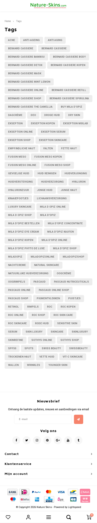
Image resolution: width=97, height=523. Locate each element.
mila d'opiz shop (65, 248)
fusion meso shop (57, 165)
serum (12, 332)
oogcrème (64, 273)
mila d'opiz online (54, 240)
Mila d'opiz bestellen (23, 223)
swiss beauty (51, 348)
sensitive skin (67, 323)
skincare (57, 332)
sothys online (41, 340)
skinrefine (15, 340)
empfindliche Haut (21, 148)
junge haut (69, 190)
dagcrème (15, 115)
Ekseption (15, 123)
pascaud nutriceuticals (71, 282)
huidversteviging (20, 182)
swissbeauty (78, 348)
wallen (13, 365)
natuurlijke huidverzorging (28, 273)
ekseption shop (19, 140)
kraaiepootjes (18, 198)
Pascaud (39, 282)
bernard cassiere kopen (68, 65)
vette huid (46, 357)
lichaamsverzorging (52, 198)
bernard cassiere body (69, 57)
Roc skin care (63, 315)
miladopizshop (73, 257)
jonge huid (45, 190)
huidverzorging (52, 182)
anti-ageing (31, 40)
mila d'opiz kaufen (60, 232)
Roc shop (38, 315)
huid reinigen (47, 173)
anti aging (55, 40)
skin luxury (34, 332)
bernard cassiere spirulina (69, 98)
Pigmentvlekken (48, 298)
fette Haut (69, 148)
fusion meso (17, 157)
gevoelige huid (18, 173)
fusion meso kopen (48, 157)
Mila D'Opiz (48, 215)
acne (11, 40)
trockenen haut (19, 357)
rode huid (42, 323)
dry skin (74, 115)
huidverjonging (76, 173)
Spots (28, 348)
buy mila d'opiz (71, 107)
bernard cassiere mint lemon (29, 82)
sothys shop (69, 340)
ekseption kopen (43, 123)
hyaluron (78, 182)
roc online (16, 315)
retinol (13, 307)
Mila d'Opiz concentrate (65, 223)
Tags (19, 21)
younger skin (57, 365)
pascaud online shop (54, 290)
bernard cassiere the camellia (30, 107)
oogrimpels (16, 282)
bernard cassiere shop (24, 98)
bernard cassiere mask (24, 73)
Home (8, 21)
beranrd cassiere (20, 48)
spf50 (12, 348)
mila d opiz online (53, 207)
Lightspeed (74, 507)
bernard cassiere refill (69, 90)
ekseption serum (53, 132)
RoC (49, 307)
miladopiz (15, 257)
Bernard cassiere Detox (25, 65)
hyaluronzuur (18, 190)
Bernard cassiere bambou (26, 57)
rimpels (33, 307)
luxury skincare (20, 207)
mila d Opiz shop (20, 215)
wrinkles (33, 365)
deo (33, 115)
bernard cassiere (54, 48)
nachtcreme (17, 265)
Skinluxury (80, 332)
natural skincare (46, 265)
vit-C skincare (73, 357)
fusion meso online (22, 165)
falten (48, 148)
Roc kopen (68, 307)
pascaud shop (18, 298)
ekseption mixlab (75, 123)
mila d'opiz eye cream (23, 232)
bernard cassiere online (25, 90)
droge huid (52, 115)
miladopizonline (42, 257)
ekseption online (20, 132)
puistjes (74, 298)
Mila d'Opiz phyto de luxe (26, 248)
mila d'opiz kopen (20, 240)
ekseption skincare (53, 140)
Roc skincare (17, 323)
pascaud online (19, 290)
